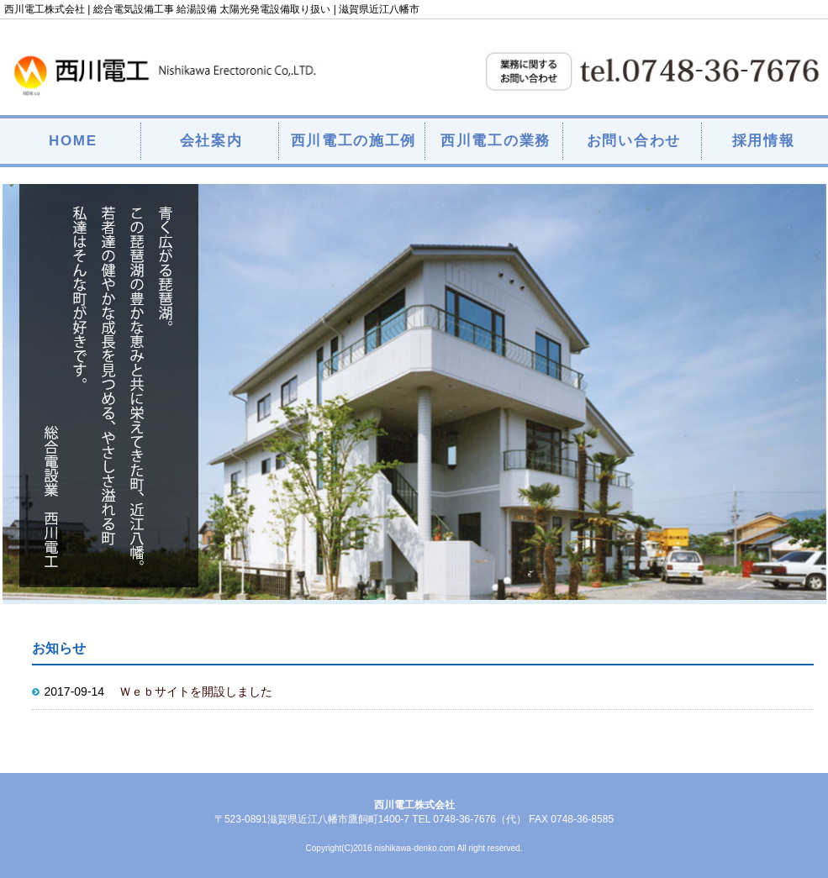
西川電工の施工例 (354, 141)
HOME (73, 141)
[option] (414, 392)
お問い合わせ (634, 141)
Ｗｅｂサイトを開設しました (195, 691)
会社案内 (211, 141)
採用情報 (763, 141)
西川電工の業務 (495, 141)
